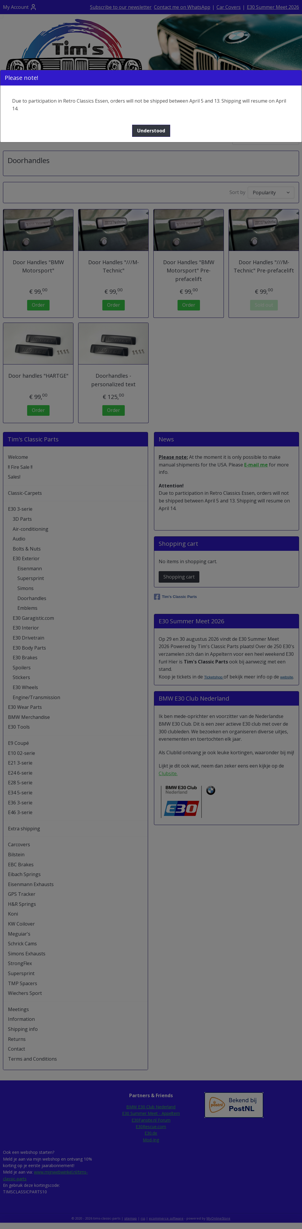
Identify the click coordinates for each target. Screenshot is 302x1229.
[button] (151, 131)
